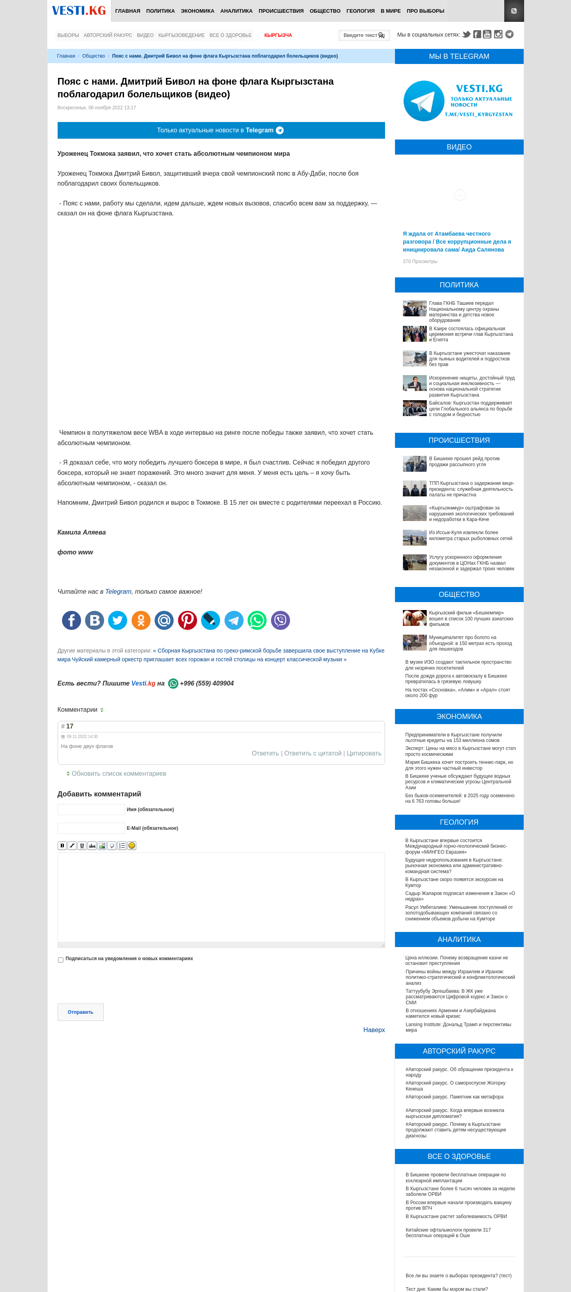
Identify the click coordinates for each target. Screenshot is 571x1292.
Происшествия (281, 11)
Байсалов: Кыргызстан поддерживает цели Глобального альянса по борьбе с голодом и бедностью (470, 408)
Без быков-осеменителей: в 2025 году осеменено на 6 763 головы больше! (460, 798)
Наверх (374, 1030)
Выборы (68, 35)
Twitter (466, 34)
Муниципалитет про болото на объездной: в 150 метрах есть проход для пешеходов (470, 643)
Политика (160, 11)
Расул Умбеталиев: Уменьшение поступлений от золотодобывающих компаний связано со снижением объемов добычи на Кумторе (459, 913)
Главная (127, 11)
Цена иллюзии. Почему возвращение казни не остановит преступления (457, 960)
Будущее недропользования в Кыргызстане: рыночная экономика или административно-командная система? (454, 865)
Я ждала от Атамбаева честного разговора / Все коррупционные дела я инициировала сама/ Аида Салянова (457, 242)
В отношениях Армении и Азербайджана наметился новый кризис (451, 1013)
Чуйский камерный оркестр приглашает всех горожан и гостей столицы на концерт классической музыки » (209, 659)
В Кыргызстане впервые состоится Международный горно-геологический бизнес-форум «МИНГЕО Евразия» (457, 846)
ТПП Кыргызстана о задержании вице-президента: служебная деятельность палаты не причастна (471, 489)
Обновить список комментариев (119, 773)
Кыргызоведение (182, 35)
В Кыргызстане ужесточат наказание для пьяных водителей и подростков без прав (469, 359)
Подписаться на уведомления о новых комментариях (129, 958)
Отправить (80, 1012)
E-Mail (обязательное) (152, 828)
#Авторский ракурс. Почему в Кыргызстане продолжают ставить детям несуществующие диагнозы (456, 1130)
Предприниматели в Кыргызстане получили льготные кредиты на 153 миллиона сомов (453, 737)
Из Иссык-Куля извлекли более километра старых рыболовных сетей (471, 535)
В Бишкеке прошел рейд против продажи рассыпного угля (464, 461)
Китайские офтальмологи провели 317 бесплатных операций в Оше (448, 1232)
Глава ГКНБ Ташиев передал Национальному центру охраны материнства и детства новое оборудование (464, 311)
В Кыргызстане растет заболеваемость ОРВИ (456, 1216)
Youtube (488, 34)
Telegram (510, 34)
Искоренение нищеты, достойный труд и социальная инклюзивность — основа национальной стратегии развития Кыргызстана (472, 386)
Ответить (265, 753)
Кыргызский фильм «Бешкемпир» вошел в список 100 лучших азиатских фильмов (471, 618)
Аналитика (237, 11)
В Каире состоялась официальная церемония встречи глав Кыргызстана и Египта (471, 334)
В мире (391, 11)
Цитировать (364, 753)
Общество (325, 11)
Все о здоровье (230, 35)
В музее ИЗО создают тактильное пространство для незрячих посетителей (458, 664)
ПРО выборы (426, 11)
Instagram (499, 34)
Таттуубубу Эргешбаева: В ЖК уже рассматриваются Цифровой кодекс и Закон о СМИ (456, 996)
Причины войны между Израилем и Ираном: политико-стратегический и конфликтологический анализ (460, 977)
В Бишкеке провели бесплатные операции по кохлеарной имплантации (456, 1177)
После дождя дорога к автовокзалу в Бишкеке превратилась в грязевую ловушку (456, 678)
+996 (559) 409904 (207, 683)
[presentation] (118, 984)
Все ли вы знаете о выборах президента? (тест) (459, 1275)
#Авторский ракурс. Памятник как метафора (454, 1097)
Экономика (197, 11)
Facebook (477, 34)
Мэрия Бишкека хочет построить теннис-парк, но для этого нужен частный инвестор (460, 765)
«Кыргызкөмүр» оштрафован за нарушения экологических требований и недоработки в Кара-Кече (471, 513)
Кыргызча (278, 35)
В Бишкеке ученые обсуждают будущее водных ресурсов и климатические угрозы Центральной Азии (459, 781)
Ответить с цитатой (313, 753)
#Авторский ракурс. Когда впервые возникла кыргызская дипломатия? (455, 1113)
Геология (360, 11)
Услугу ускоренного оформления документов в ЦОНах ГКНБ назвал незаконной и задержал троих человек (471, 562)
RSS (514, 11)
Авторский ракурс (108, 35)
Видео (145, 35)
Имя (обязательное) (150, 809)
